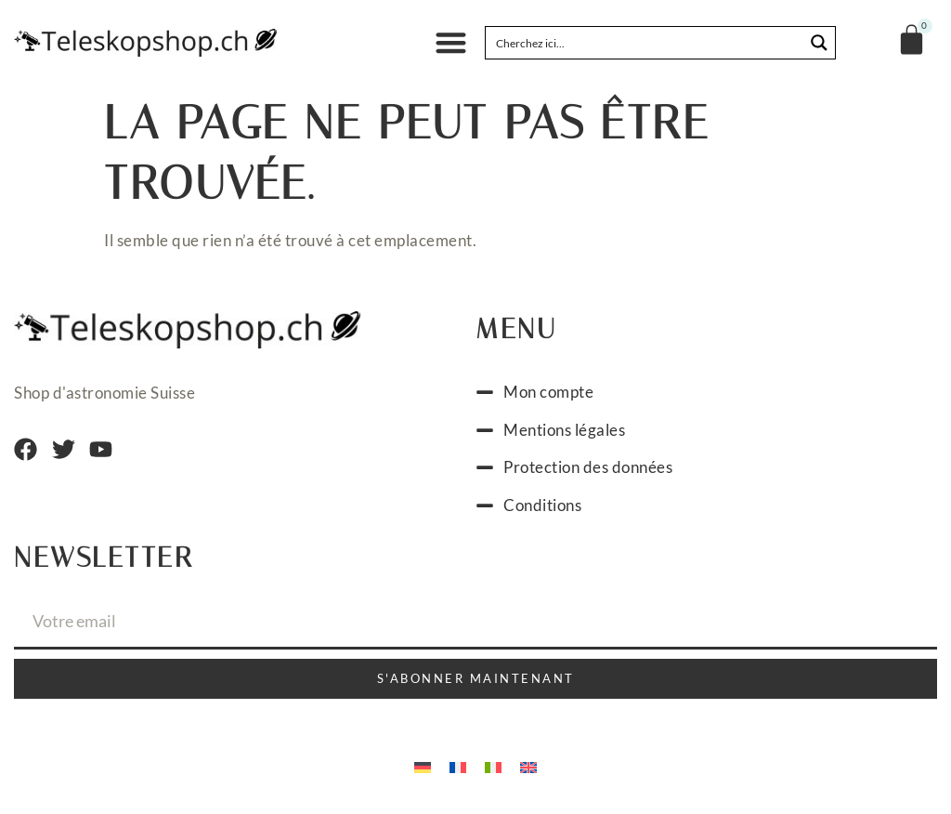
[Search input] (645, 42)
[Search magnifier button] (819, 43)
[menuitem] (422, 766)
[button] (451, 43)
